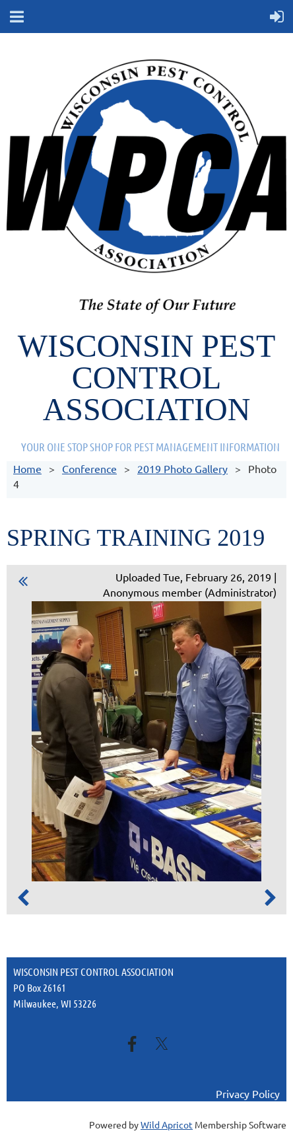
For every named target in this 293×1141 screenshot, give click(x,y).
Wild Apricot (167, 1124)
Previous (23, 897)
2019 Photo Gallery (182, 468)
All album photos (23, 583)
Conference (89, 468)
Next (269, 897)
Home (27, 468)
